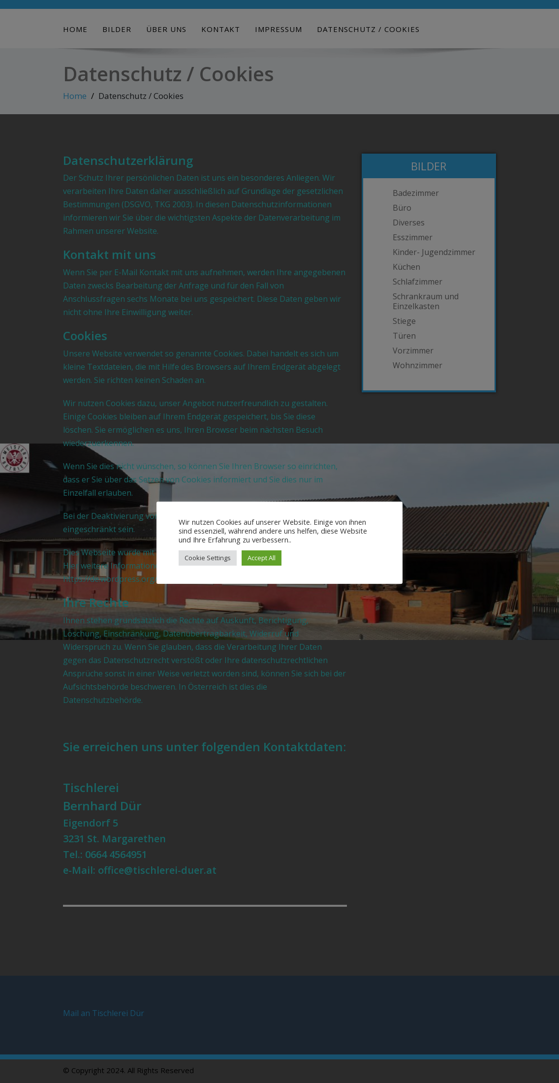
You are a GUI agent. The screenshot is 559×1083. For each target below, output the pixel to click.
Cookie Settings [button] (208, 557)
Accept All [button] (262, 557)
